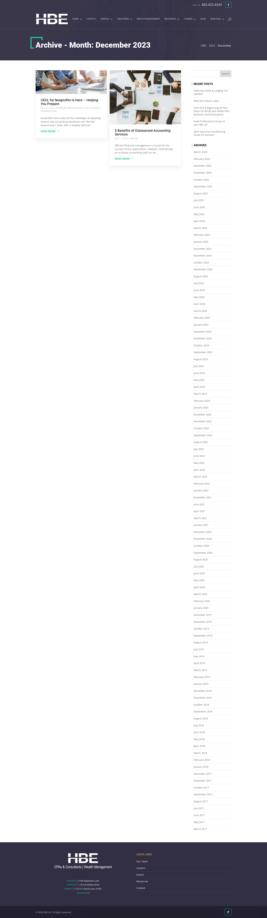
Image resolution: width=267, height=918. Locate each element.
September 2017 (203, 794)
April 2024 (199, 303)
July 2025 (199, 200)
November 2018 (203, 697)
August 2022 (201, 442)
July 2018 (199, 725)
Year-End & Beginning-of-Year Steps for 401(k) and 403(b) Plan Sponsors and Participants (212, 111)
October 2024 (201, 262)
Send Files (215, 19)
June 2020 (199, 573)
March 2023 (200, 393)
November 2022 (203, 421)
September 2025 (203, 186)
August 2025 (201, 193)
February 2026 (202, 158)
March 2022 (200, 476)
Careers (188, 19)
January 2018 (201, 766)
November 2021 (203, 497)
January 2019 (201, 684)
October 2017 (201, 787)
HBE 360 (134, 138)
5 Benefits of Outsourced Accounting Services (142, 132)
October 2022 (201, 428)
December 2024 (202, 248)
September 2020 (203, 552)
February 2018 (202, 759)
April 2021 (199, 511)
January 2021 (201, 525)
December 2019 (202, 614)
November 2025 (203, 172)
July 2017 (199, 808)
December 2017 (202, 773)
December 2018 (202, 690)
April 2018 (199, 746)
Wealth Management (148, 19)
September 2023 (203, 352)
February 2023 (202, 400)
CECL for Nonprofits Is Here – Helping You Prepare (69, 102)
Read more (48, 131)
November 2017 (203, 780)
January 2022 (201, 490)
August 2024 (201, 276)
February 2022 (202, 483)
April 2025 (199, 221)
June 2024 (199, 290)
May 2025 (199, 214)
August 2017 (201, 801)
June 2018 (199, 732)
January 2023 (201, 407)
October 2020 (201, 545)
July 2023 (199, 366)
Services (104, 19)
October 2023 (201, 345)
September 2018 (203, 711)
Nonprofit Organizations (70, 108)
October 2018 (201, 704)
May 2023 (199, 380)
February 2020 (202, 601)
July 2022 (199, 449)
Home (76, 19)
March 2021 (200, 518)
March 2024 (200, 310)
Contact (91, 19)
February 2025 (202, 234)
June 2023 (199, 373)
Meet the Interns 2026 (206, 100)
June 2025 (199, 207)
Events (140, 874)
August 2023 (201, 359)
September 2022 (203, 435)
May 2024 (199, 297)
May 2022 (199, 462)
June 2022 (199, 455)
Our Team (142, 861)
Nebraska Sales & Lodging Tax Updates (211, 92)
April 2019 (199, 663)
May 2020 (199, 580)
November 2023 (203, 338)
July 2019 (199, 649)
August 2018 (201, 718)
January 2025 (201, 241)
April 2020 (199, 587)
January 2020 (201, 607)
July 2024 (199, 283)
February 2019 (202, 677)
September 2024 (203, 269)
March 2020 (200, 594)
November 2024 (203, 255)
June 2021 (199, 504)
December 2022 (202, 414)
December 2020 (202, 532)
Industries (123, 19)
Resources (170, 19)
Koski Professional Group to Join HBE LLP (209, 123)
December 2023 (202, 331)
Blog (203, 19)
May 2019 (199, 656)
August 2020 (201, 559)
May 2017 (199, 822)
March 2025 (200, 228)
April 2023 (199, 386)
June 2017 (199, 815)
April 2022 (199, 469)
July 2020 (199, 566)
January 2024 (201, 324)
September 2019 (203, 635)
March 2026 (200, 152)
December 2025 (202, 165)
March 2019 (200, 670)
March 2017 (200, 829)
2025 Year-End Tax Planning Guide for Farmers (209, 133)
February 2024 (202, 317)
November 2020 (203, 538)
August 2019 (201, 642)
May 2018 (199, 739)
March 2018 (200, 753)
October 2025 (201, 179)
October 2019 (201, 628)
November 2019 (203, 621)
